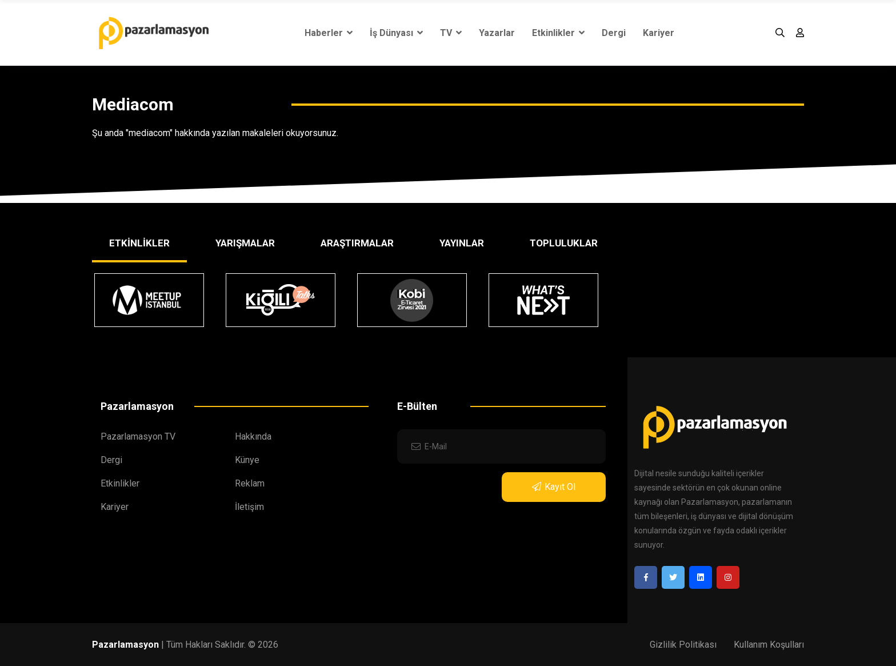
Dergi (614, 32)
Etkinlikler (558, 32)
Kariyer (658, 32)
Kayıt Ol (553, 486)
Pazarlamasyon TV (138, 436)
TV (451, 32)
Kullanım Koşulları (769, 644)
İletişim (249, 506)
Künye (247, 459)
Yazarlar (497, 32)
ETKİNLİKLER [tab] (139, 243)
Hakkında (253, 436)
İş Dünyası (396, 32)
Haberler (329, 32)
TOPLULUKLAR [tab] (564, 243)
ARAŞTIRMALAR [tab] (357, 243)
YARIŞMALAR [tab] (245, 243)
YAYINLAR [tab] (461, 243)
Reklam (250, 483)
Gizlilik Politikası (683, 644)
